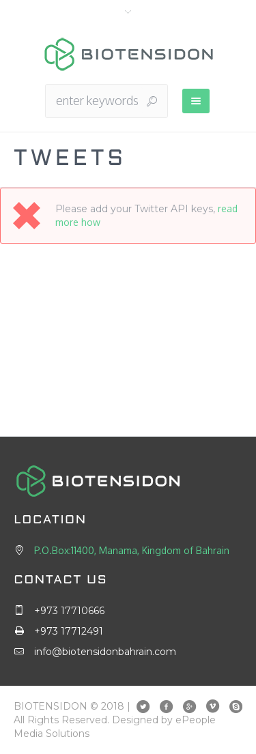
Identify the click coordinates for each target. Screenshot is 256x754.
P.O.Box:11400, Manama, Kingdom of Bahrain (131, 550)
